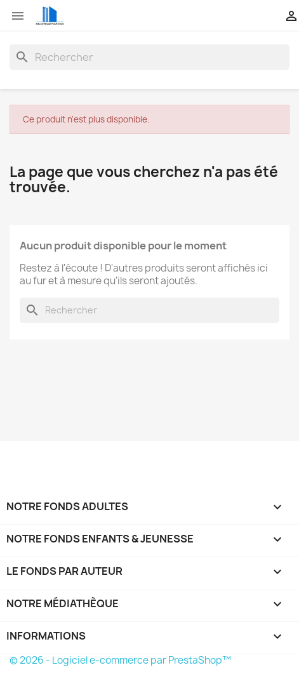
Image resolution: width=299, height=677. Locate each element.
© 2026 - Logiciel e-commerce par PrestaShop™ (120, 660)
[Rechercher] (149, 57)
